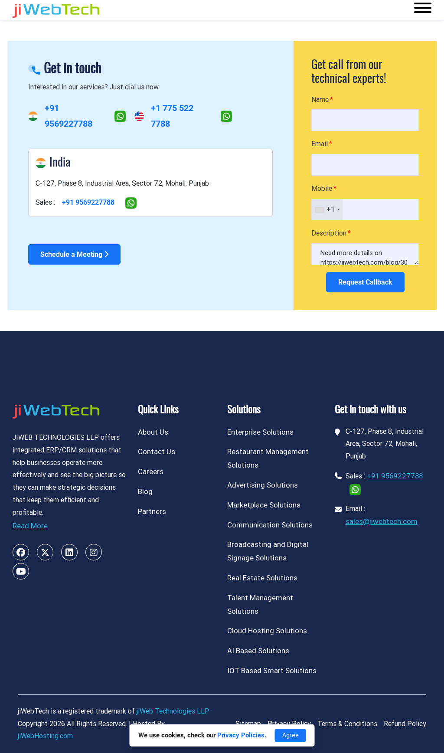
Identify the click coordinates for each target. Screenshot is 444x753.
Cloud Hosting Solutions (267, 630)
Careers (150, 471)
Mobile (321, 188)
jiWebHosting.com (45, 736)
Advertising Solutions (262, 485)
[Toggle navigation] (422, 10)
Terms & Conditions (347, 724)
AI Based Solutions (258, 650)
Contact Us (156, 451)
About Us (153, 432)
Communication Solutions (270, 525)
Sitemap (248, 724)
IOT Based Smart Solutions (272, 670)
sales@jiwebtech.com (382, 521)
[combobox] (327, 209)
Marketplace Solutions (263, 505)
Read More (30, 525)
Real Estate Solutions (262, 577)
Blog (145, 491)
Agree (290, 735)
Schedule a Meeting (74, 254)
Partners (152, 511)
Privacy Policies (240, 735)
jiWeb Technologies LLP (173, 711)
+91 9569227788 (88, 202)
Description (328, 233)
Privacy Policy (289, 724)
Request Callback (365, 282)
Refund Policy (405, 724)
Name (320, 99)
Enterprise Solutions (260, 432)
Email (319, 144)
